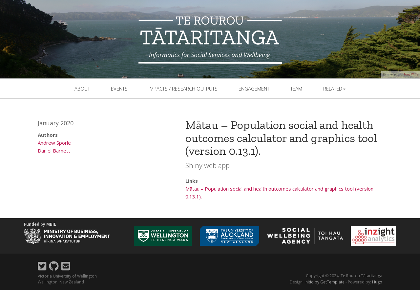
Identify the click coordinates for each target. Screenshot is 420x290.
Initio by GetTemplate (324, 282)
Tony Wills (411, 74)
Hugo (377, 282)
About (82, 88)
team (296, 88)
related (334, 88)
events (119, 88)
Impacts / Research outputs (183, 88)
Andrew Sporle (54, 142)
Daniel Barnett (54, 150)
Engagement (254, 88)
